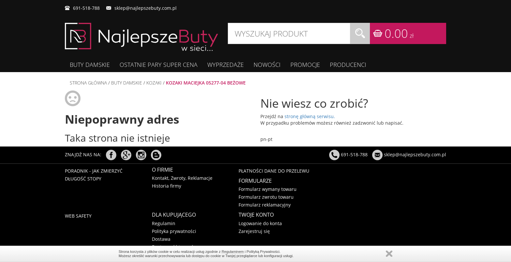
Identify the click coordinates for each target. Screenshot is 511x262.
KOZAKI (154, 83)
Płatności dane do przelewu (274, 171)
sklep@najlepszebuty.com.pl (145, 8)
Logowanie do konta (260, 223)
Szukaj (360, 33)
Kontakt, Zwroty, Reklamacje (182, 178)
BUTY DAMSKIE (90, 65)
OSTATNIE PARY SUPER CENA (158, 65)
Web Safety (78, 216)
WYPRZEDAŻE (225, 65)
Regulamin (163, 223)
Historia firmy (166, 186)
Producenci (348, 65)
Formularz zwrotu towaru (266, 197)
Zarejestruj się (254, 231)
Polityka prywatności (174, 231)
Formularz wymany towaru (268, 189)
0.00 (399, 33)
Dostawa (161, 239)
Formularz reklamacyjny (265, 205)
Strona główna (88, 83)
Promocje (305, 65)
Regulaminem (233, 252)
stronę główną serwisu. (310, 116)
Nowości (267, 65)
